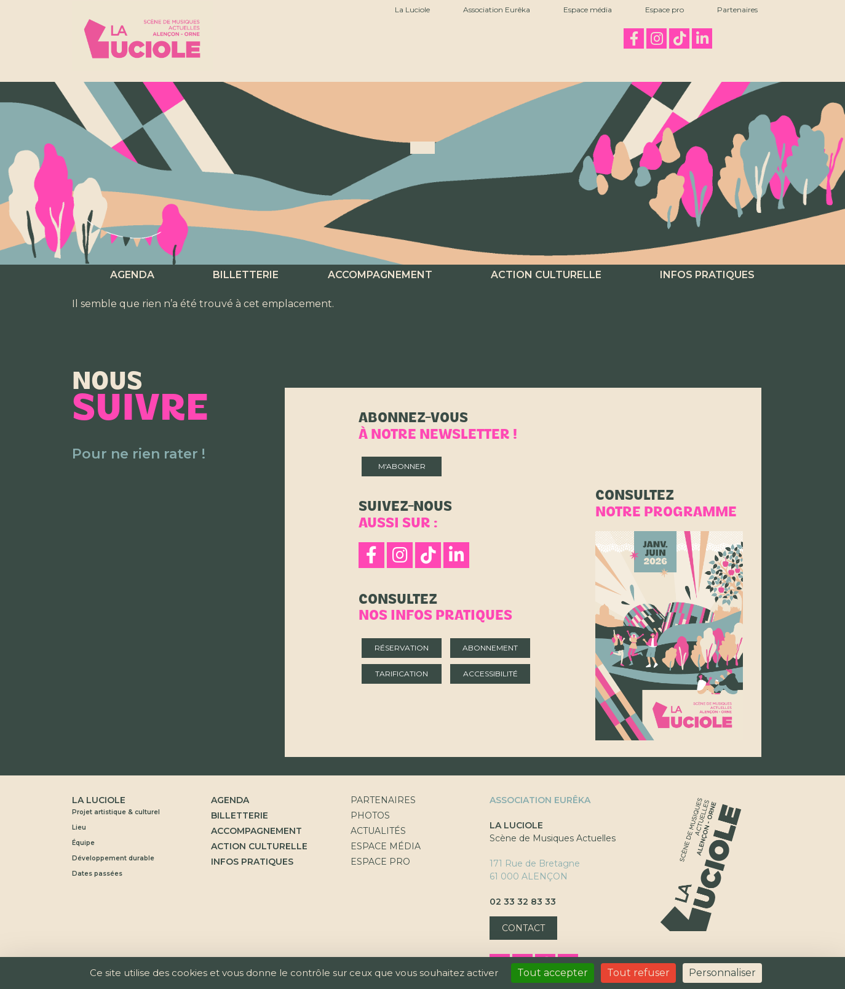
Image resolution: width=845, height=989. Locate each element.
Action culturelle (546, 275)
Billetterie (246, 275)
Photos (370, 815)
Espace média (587, 9)
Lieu (79, 827)
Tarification (401, 673)
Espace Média (386, 846)
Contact (523, 928)
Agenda (132, 275)
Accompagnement (380, 275)
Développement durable (113, 858)
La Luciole (412, 9)
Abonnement (490, 647)
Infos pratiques (707, 275)
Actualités (378, 830)
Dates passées (97, 874)
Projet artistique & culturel (116, 812)
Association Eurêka (496, 9)
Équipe (83, 843)
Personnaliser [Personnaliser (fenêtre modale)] (722, 973)
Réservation (402, 647)
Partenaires (737, 9)
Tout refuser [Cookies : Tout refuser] (638, 973)
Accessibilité (490, 673)
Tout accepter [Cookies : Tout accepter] (552, 973)
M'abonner (402, 466)
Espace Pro (380, 861)
